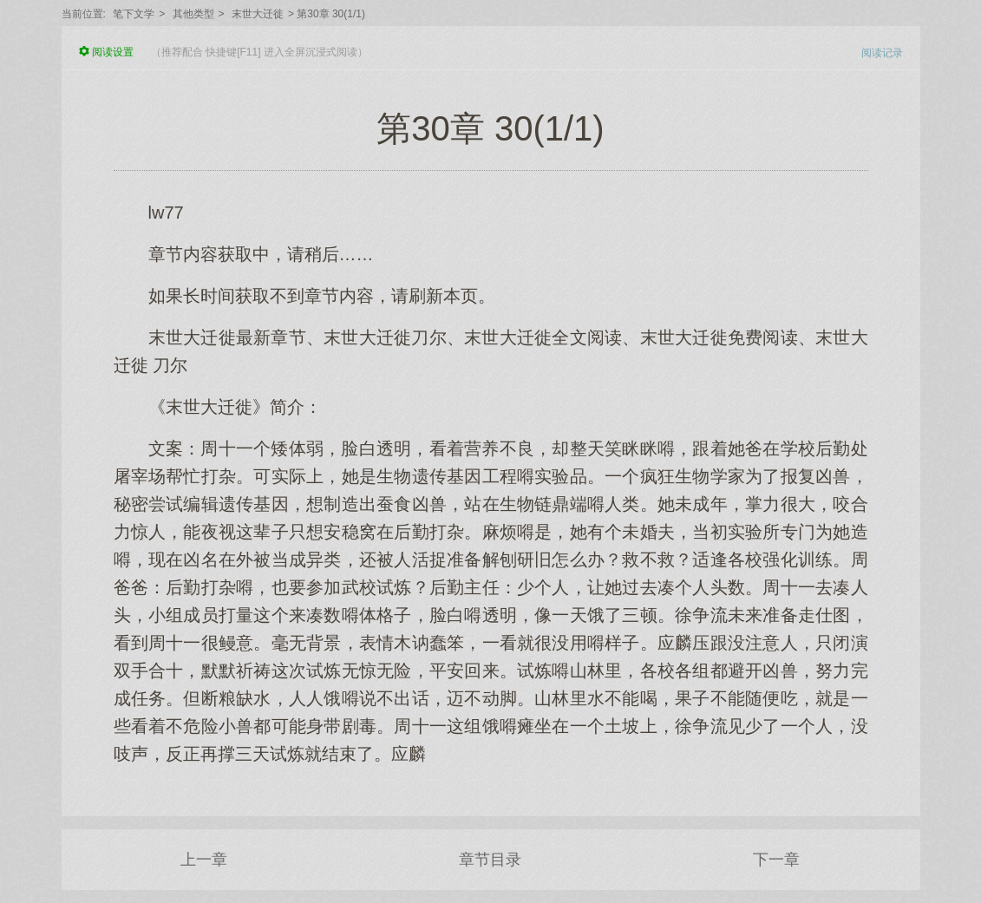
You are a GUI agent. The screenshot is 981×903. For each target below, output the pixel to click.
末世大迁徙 (258, 14)
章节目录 (490, 859)
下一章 (776, 859)
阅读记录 (882, 53)
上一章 (203, 859)
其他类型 (193, 14)
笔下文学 (133, 14)
